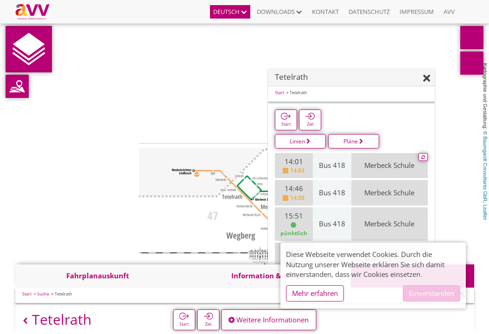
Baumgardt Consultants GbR (485, 169)
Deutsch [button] (230, 11)
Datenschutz (369, 11)
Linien (300, 141)
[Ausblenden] (426, 79)
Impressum (417, 11)
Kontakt (325, 11)
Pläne (353, 141)
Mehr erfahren (315, 293)
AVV (449, 11)
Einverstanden (431, 293)
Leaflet (485, 212)
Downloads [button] (279, 11)
